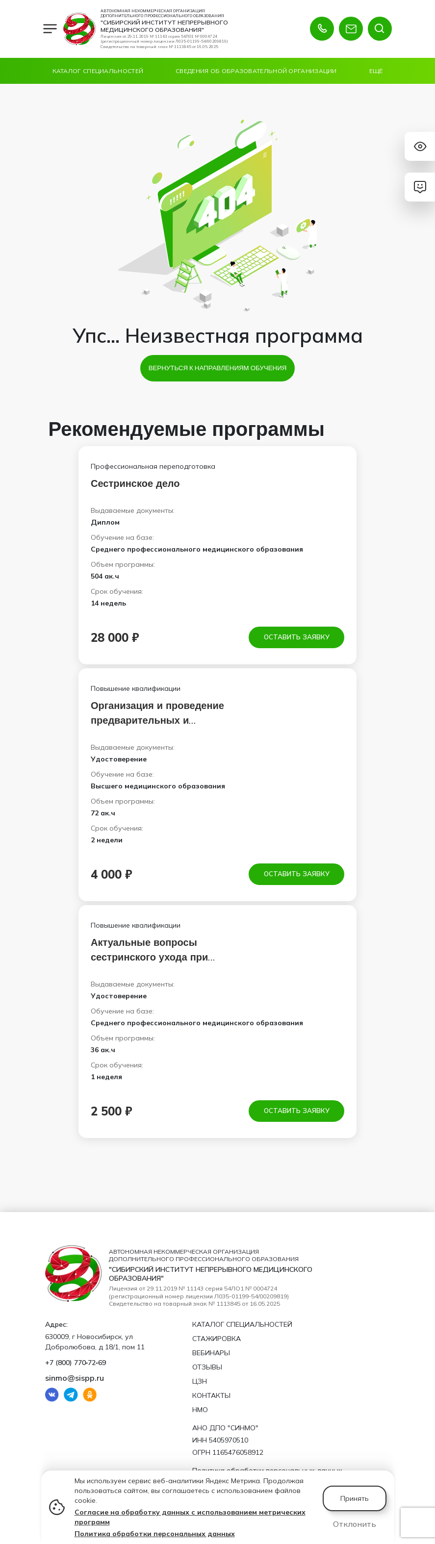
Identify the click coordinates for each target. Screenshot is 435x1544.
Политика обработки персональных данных (155, 1533)
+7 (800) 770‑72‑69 (75, 1362)
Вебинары (211, 1352)
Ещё (376, 71)
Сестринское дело (135, 483)
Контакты (211, 1395)
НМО (200, 1409)
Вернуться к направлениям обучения (217, 368)
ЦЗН (199, 1381)
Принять (354, 1498)
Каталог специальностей (98, 71)
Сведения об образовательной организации (256, 71)
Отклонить (354, 1524)
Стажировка (216, 1338)
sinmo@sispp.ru (74, 1378)
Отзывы (207, 1367)
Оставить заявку (296, 637)
